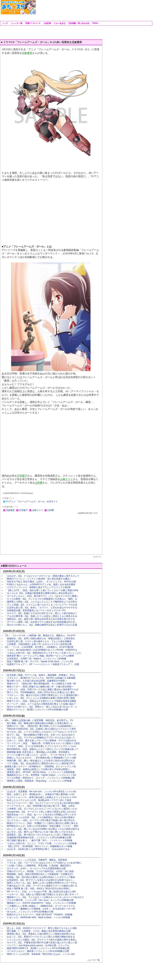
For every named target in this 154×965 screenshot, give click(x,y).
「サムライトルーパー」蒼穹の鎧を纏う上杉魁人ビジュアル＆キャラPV (41, 797)
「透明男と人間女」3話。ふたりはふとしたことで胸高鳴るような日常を (41, 601)
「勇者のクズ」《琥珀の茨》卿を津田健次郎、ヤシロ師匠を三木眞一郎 (40, 683)
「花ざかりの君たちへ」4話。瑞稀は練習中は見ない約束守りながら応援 (41, 625)
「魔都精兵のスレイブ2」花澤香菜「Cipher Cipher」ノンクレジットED (40, 775)
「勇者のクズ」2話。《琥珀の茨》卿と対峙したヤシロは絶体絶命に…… (41, 726)
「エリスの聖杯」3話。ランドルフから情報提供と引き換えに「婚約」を (41, 599)
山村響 (38, 482)
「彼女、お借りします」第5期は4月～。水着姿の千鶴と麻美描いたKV (40, 794)
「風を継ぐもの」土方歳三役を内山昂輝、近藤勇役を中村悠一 (36, 680)
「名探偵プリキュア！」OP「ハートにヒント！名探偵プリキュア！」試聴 (42, 664)
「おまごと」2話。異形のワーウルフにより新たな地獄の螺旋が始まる (40, 936)
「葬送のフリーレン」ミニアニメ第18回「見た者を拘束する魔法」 (38, 578)
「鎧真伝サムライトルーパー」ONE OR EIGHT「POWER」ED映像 (38, 914)
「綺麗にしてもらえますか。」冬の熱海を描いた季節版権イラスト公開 (40, 757)
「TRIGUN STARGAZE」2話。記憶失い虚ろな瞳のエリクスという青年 (40, 729)
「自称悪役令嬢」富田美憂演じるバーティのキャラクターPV (35, 610)
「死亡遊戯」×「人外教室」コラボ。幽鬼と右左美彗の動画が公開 (37, 931)
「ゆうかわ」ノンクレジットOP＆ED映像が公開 (29, 911)
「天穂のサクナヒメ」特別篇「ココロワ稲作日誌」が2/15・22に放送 (39, 871)
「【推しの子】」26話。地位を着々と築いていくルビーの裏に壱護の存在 (41, 590)
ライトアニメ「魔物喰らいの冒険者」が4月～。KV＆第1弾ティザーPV (40, 909)
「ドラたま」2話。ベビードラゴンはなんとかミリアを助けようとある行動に (43, 862)
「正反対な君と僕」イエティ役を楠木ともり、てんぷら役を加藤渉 (38, 641)
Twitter (95, 23)
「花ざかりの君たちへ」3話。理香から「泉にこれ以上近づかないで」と (41, 706)
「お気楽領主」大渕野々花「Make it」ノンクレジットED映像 (35, 658)
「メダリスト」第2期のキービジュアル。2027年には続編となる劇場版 (40, 678)
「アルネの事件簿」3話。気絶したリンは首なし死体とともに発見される (41, 616)
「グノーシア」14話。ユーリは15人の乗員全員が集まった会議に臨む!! (40, 704)
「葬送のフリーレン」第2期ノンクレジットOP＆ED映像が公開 (36, 709)
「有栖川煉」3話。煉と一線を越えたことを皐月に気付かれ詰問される (40, 760)
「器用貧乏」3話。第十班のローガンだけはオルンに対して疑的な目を (40, 834)
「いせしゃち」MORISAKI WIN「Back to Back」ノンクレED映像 (37, 917)
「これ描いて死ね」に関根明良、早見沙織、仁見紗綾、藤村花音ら (38, 865)
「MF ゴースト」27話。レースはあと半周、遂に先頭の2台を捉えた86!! (40, 891)
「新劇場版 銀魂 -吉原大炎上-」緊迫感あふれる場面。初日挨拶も (37, 752)
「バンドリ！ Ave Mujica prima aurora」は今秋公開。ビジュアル (37, 945)
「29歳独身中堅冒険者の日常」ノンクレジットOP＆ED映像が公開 (38, 837)
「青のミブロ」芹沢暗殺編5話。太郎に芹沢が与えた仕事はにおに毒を (40, 692)
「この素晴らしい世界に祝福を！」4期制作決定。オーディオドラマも (40, 906)
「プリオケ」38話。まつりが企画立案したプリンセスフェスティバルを (40, 746)
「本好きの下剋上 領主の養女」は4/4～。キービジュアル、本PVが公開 (40, 581)
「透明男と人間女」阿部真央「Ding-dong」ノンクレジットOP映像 (38, 781)
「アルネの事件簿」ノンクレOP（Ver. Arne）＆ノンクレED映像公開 (39, 900)
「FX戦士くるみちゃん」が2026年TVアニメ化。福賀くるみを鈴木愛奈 (40, 584)
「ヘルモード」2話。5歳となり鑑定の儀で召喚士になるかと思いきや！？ (41, 894)
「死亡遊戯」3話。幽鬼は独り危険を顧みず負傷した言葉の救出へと (39, 723)
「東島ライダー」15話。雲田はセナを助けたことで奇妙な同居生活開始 (40, 701)
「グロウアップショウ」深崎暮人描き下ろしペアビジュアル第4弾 (37, 587)
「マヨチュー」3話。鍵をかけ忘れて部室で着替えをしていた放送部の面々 (42, 695)
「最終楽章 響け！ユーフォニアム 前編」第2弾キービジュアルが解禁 (39, 655)
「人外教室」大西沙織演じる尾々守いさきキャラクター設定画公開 (38, 644)
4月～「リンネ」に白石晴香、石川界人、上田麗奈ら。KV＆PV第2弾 (39, 647)
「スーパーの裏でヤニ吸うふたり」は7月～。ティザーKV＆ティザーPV (40, 755)
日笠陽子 (22, 475)
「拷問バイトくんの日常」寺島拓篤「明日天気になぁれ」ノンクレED (39, 954)
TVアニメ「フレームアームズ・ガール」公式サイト (32, 501)
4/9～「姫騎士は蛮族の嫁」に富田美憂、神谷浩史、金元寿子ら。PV (39, 720)
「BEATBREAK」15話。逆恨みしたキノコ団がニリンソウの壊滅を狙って (41, 749)
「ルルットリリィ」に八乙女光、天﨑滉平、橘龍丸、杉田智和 (36, 860)
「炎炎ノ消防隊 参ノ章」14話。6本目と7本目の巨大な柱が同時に (37, 888)
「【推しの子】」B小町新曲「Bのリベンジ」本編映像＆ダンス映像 (38, 846)
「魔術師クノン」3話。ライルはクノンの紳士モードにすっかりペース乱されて (44, 897)
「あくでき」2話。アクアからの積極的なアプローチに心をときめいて (40, 737)
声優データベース (32, 23)
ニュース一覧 (16, 23)
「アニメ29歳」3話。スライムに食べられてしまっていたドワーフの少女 (41, 604)
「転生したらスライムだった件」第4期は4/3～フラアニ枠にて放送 (38, 800)
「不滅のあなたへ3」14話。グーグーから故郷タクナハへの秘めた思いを (41, 885)
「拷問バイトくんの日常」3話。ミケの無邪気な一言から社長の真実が (40, 817)
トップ (5, 23)
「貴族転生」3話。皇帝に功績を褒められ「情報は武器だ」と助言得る (40, 638)
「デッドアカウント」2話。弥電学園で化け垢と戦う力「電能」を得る (40, 806)
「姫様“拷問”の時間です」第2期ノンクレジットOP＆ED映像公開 (37, 948)
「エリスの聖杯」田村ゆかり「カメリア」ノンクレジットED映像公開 (39, 778)
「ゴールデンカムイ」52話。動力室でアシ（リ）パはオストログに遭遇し (41, 596)
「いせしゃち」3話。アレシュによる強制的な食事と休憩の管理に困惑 (40, 698)
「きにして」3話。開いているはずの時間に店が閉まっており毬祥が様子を (42, 829)
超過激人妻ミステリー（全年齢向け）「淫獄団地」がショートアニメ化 (40, 766)
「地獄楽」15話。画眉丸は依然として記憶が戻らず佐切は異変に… (38, 769)
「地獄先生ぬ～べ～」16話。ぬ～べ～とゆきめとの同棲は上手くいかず (40, 814)
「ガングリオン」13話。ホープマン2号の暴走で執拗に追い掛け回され (40, 820)
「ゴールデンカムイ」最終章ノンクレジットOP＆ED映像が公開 (37, 951)
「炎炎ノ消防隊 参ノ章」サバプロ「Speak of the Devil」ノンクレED (39, 661)
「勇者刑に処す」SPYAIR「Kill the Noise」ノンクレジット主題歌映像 (40, 772)
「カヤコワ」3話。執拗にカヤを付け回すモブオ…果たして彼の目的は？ (41, 613)
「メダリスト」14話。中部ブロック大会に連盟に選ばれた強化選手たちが (41, 689)
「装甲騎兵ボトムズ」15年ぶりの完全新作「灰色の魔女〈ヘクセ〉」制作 (41, 826)
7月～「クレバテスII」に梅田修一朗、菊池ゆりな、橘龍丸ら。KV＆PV (40, 635)
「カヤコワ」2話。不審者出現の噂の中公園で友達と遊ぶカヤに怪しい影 (41, 942)
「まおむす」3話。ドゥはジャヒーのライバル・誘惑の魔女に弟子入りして (42, 576)
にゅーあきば (59, 23)
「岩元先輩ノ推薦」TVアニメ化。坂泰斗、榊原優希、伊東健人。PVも (40, 675)
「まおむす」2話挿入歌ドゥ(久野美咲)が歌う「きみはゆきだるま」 (38, 849)
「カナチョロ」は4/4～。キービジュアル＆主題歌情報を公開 (35, 868)
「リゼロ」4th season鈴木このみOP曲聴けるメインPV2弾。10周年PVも (41, 650)
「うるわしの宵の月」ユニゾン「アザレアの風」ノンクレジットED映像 (41, 843)
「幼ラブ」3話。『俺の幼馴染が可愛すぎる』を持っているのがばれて (40, 734)
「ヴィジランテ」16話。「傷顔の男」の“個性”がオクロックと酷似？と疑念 (42, 743)
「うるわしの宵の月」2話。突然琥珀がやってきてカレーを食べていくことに (43, 653)
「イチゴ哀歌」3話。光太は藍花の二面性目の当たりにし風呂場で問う (40, 763)
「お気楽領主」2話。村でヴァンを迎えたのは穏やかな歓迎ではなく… (40, 880)
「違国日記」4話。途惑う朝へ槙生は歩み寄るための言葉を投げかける (40, 619)
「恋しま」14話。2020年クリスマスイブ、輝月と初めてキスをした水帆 (41, 928)
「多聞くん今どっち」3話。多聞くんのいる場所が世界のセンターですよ (41, 883)
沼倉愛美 (27, 53)
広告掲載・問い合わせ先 (78, 23)
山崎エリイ (66, 479)
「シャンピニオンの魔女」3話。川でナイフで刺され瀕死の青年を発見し (41, 939)
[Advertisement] (48, 10)
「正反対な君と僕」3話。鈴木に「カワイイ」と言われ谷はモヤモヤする (41, 607)
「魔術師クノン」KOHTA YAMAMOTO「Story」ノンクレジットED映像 (40, 903)
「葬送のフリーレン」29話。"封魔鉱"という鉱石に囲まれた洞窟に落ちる (41, 823)
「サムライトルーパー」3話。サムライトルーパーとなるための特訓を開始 (42, 803)
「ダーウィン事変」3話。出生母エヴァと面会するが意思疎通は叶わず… (41, 622)
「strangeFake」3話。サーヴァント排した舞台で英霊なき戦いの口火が (40, 811)
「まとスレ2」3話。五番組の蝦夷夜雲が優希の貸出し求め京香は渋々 (39, 593)
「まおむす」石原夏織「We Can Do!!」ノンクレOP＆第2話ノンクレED (40, 791)
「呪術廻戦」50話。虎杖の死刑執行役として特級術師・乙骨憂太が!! (39, 874)
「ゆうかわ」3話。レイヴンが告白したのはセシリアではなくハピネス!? (41, 731)
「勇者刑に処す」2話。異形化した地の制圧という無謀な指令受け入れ (40, 934)
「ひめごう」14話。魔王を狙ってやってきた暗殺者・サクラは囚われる (40, 740)
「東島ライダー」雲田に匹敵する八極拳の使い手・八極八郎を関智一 (39, 686)
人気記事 (47, 23)
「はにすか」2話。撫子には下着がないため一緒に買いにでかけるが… (40, 832)
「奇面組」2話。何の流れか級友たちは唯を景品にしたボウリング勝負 (40, 877)
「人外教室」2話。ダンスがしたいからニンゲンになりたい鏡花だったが (41, 808)
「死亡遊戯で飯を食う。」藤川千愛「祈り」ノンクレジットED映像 (38, 840)
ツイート (97, 557)
